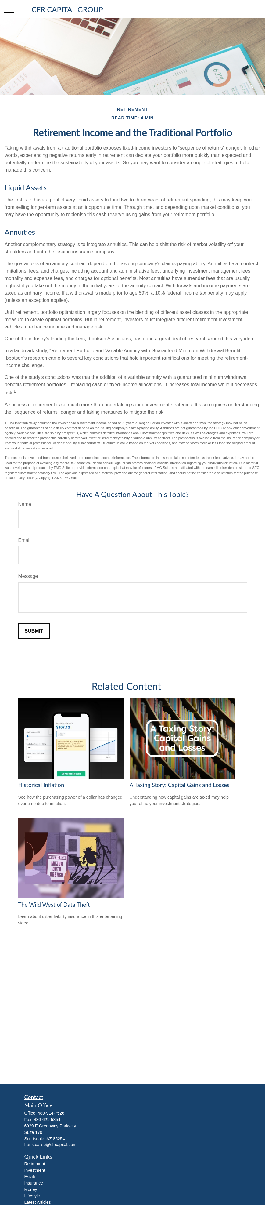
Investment (34, 1170)
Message (28, 576)
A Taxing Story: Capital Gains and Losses (180, 785)
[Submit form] (34, 631)
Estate (30, 1176)
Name (24, 504)
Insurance (33, 1183)
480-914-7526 (51, 1113)
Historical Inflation (41, 785)
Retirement (34, 1163)
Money (30, 1189)
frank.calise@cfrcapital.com (50, 1144)
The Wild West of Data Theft (54, 904)
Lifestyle (32, 1195)
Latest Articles (37, 1202)
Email (24, 540)
